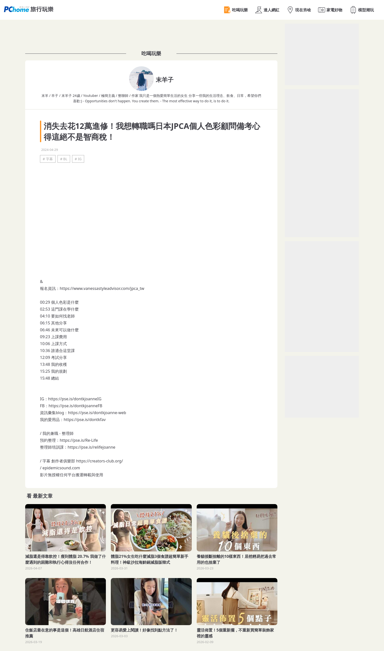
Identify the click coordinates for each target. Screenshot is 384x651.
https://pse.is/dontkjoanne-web (97, 412)
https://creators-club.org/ (99, 461)
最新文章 (43, 496)
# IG (78, 159)
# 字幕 (48, 159)
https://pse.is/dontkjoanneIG (74, 399)
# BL (63, 159)
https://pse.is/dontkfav (85, 419)
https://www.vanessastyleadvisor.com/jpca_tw (102, 288)
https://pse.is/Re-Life (79, 440)
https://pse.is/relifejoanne (91, 447)
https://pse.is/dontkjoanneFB (75, 405)
